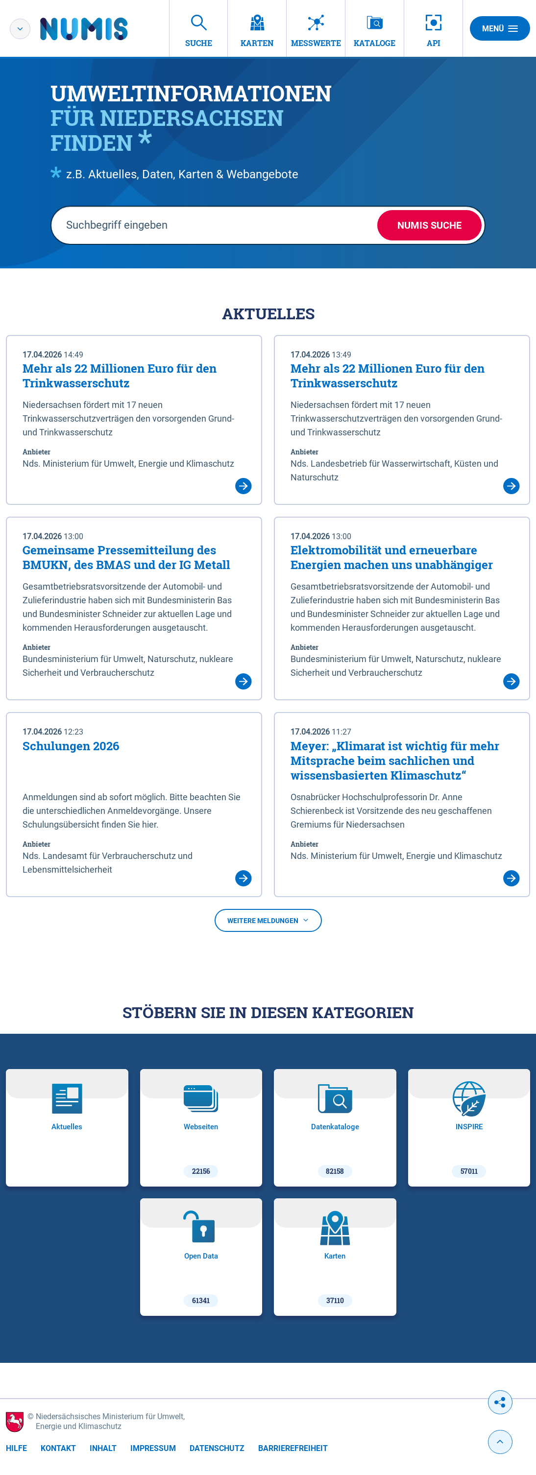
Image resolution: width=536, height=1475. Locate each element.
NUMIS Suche (429, 225)
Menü (500, 28)
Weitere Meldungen (268, 921)
